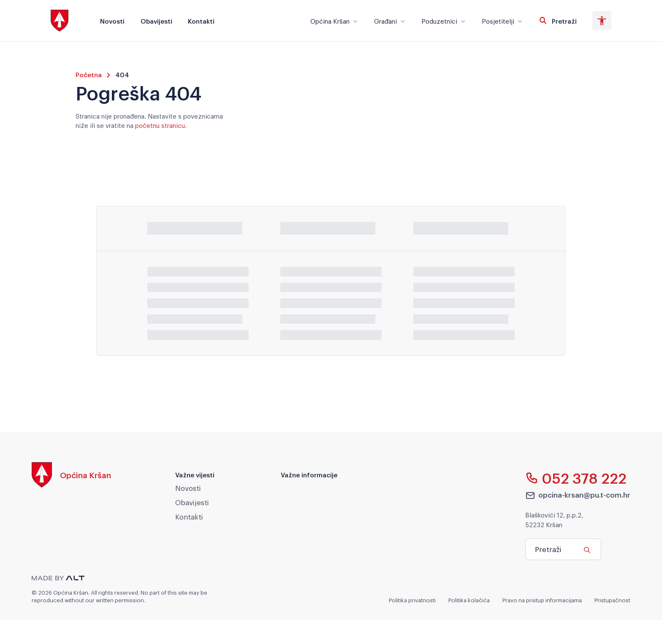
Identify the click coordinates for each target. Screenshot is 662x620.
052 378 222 (576, 478)
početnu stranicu (160, 125)
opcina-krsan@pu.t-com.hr (578, 495)
